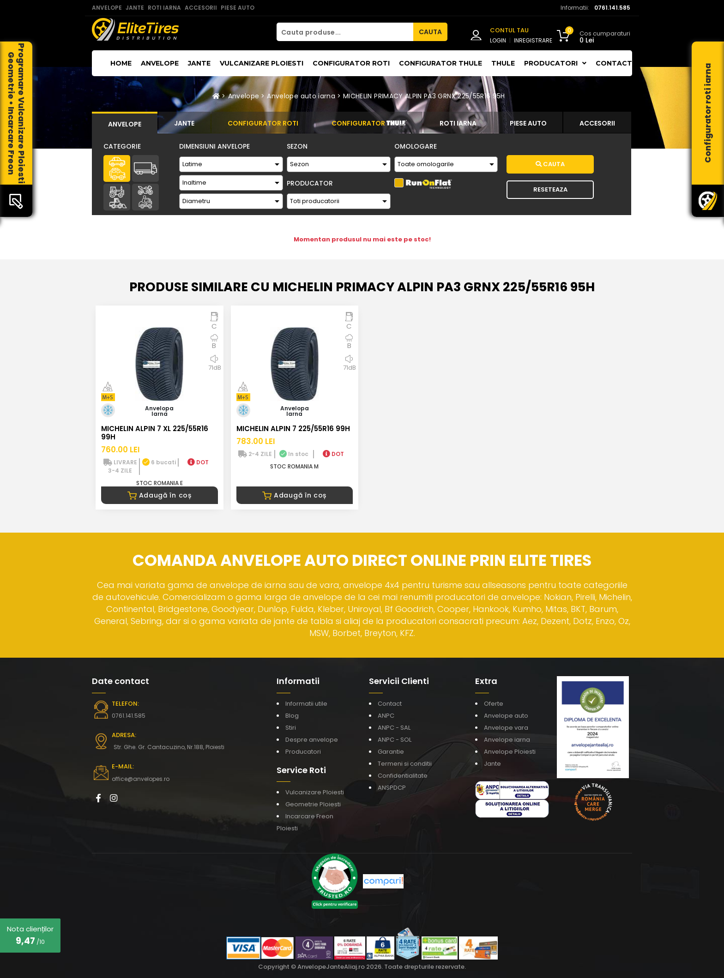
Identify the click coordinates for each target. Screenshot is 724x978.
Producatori (303, 751)
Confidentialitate (403, 775)
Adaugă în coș (159, 495)
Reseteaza (550, 189)
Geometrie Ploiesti (313, 804)
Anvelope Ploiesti (510, 751)
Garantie (391, 751)
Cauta (550, 164)
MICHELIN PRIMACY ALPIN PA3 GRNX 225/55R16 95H (424, 96)
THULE (503, 63)
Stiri (290, 727)
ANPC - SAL (394, 727)
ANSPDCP (392, 787)
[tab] (124, 123)
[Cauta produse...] (345, 32)
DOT (198, 462)
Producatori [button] (555, 63)
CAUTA (430, 31)
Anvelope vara (506, 727)
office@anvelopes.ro (140, 779)
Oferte (493, 703)
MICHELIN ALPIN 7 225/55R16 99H (293, 428)
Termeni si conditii (405, 763)
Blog (292, 715)
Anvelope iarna (507, 739)
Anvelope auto (506, 715)
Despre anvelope (311, 739)
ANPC (386, 715)
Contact (614, 63)
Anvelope (160, 63)
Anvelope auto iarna (301, 96)
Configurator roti (351, 63)
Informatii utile (306, 703)
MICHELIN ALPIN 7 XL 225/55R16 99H (154, 433)
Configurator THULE (440, 63)
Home (121, 63)
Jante (199, 63)
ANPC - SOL (394, 739)
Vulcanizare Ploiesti (261, 63)
